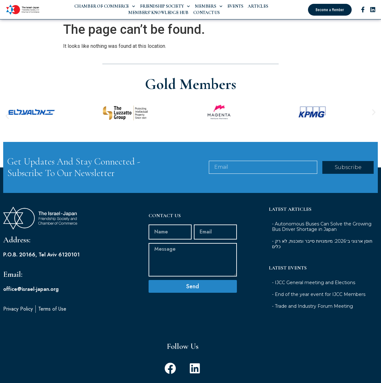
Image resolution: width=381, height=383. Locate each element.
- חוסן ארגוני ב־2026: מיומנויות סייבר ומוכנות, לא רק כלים (322, 243)
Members (208, 6)
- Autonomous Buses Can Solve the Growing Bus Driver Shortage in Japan (321, 226)
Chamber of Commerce (104, 6)
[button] (7, 116)
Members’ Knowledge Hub (158, 12)
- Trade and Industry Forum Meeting (312, 306)
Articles (258, 6)
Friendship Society (165, 6)
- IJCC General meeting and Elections (313, 282)
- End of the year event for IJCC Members (318, 294)
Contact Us (206, 12)
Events (235, 6)
